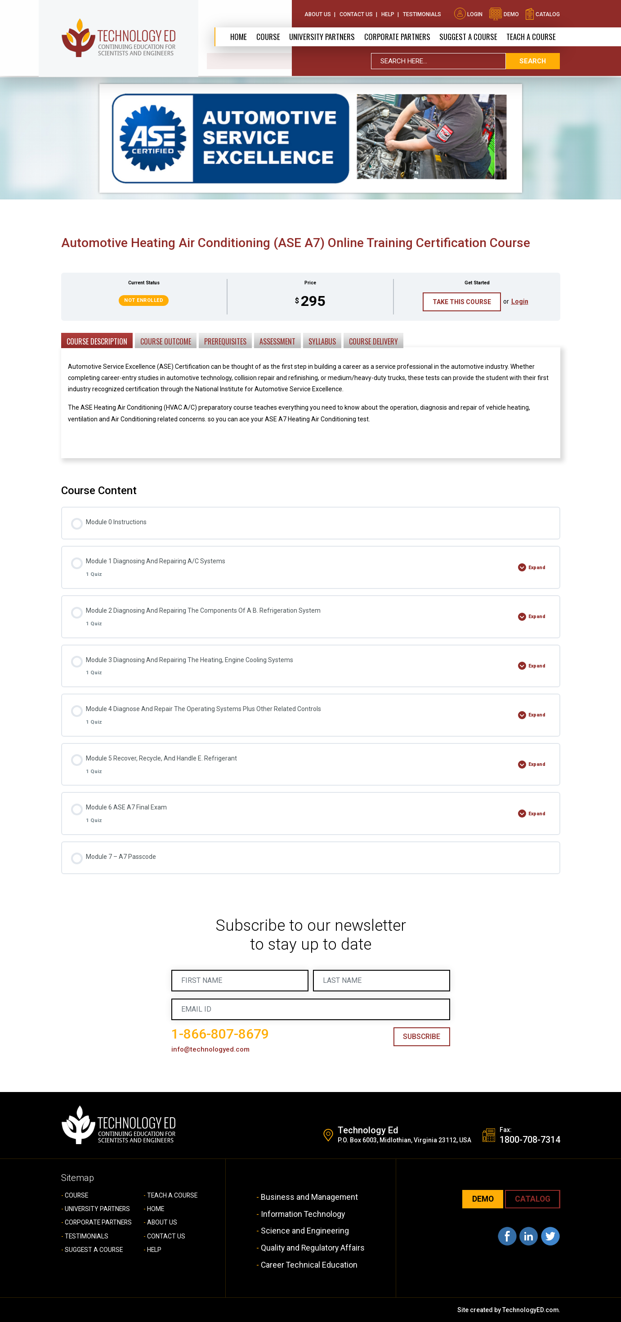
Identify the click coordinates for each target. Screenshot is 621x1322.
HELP (154, 1250)
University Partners (320, 37)
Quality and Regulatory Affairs (313, 1247)
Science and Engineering (304, 1231)
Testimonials (422, 13)
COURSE (77, 1195)
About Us (317, 13)
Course (266, 37)
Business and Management (309, 1197)
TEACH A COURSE (531, 37)
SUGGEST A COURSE (468, 37)
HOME (156, 1209)
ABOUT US (162, 1222)
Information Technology (303, 1214)
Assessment (277, 341)
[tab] (97, 340)
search (533, 62)
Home (237, 37)
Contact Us (356, 13)
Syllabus (322, 341)
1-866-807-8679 (220, 1034)
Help (387, 13)
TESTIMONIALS (87, 1236)
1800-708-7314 (530, 1140)
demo (504, 13)
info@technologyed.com (210, 1050)
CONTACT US (166, 1236)
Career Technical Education (309, 1264)
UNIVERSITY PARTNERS (98, 1209)
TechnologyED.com (529, 1309)
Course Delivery (373, 341)
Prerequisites (225, 341)
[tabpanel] (310, 400)
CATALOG (532, 1199)
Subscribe (421, 1037)
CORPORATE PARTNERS (396, 37)
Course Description (97, 341)
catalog (542, 13)
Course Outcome (165, 341)
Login (468, 13)
